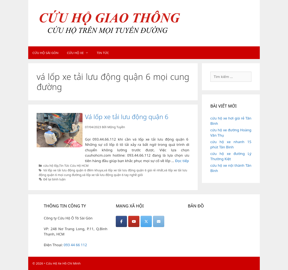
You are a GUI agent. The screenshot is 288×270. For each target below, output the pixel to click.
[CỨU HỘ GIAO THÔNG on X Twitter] (146, 221)
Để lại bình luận (54, 179)
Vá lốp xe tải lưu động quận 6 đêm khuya (73, 170)
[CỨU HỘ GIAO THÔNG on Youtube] (133, 221)
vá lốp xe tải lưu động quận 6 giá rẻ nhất (133, 170)
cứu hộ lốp (51, 166)
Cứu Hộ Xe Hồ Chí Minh (63, 263)
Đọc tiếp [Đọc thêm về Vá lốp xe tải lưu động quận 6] (182, 160)
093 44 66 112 (75, 244)
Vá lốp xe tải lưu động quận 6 (126, 116)
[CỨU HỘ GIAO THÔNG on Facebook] (121, 221)
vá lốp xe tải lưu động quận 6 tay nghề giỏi (112, 175)
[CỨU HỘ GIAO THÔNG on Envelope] (158, 221)
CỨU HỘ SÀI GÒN (45, 53)
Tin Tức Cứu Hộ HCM (74, 166)
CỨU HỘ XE (80, 52)
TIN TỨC (103, 53)
